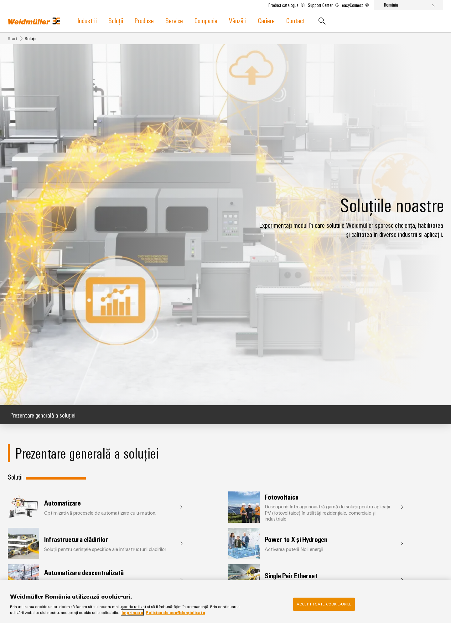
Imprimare (132, 612)
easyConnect (355, 5)
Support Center (323, 5)
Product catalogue (286, 5)
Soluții (115, 20)
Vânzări (237, 20)
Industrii (87, 20)
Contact (295, 20)
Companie (205, 20)
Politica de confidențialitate (175, 612)
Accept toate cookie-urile (324, 603)
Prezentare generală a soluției (42, 415)
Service (174, 20)
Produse (144, 20)
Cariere (266, 20)
